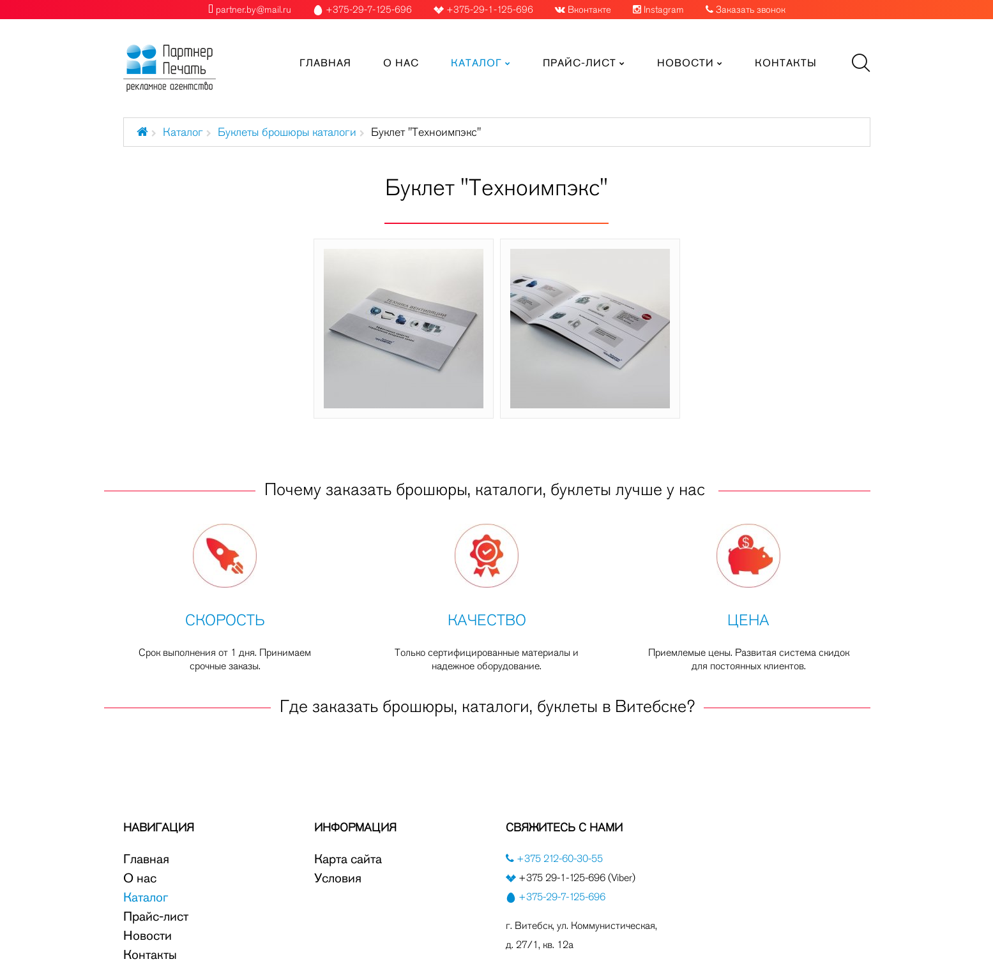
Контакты (150, 954)
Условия (337, 878)
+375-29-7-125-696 (562, 896)
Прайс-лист (155, 916)
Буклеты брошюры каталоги (287, 131)
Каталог (183, 131)
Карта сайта (348, 858)
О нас (139, 878)
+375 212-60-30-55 (558, 858)
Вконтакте (589, 9)
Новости (147, 935)
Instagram (664, 9)
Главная (146, 858)
